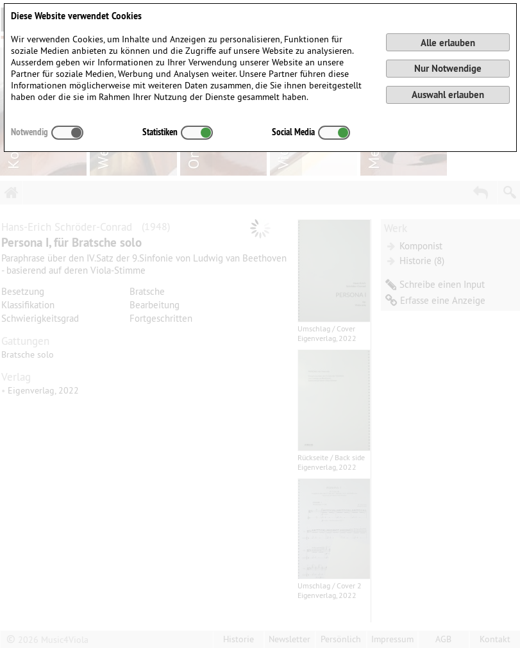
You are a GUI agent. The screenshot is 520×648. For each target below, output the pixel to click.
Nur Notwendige (448, 68)
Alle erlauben (448, 43)
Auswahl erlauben (448, 94)
